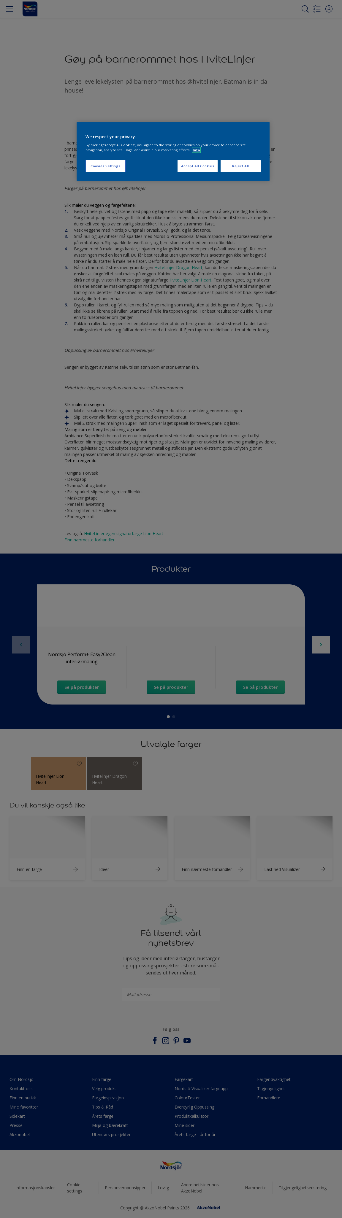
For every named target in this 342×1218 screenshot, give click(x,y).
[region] (173, 151)
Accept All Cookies (197, 166)
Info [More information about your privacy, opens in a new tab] (196, 150)
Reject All (240, 166)
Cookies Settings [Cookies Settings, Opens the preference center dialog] (106, 166)
